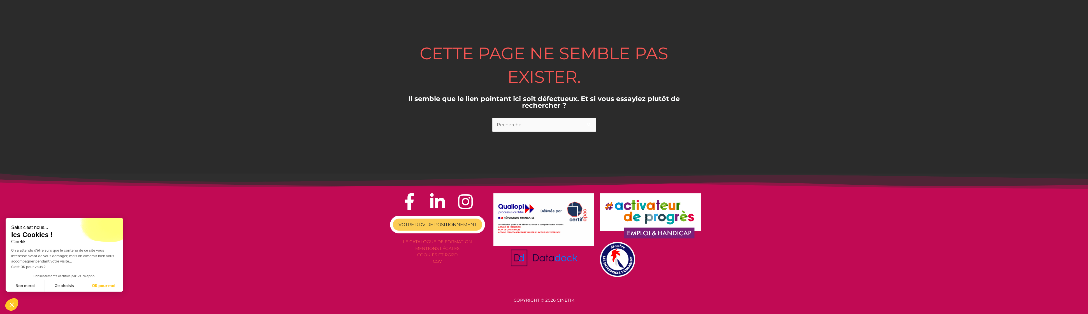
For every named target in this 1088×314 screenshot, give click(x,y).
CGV (437, 261)
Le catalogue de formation (437, 242)
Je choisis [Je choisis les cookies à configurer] (64, 285)
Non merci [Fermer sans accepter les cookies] (24, 285)
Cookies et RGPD (437, 254)
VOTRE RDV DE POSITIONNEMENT (437, 225)
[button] (11, 304)
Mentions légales (437, 248)
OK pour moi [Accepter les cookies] (103, 285)
